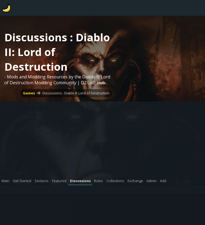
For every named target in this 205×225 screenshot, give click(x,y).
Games (29, 93)
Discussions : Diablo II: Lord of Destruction (75, 93)
